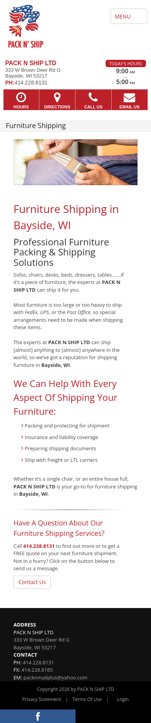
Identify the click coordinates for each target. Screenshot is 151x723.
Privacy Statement (41, 699)
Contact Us (32, 582)
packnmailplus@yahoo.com (55, 677)
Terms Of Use (87, 699)
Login (123, 699)
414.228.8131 (39, 545)
